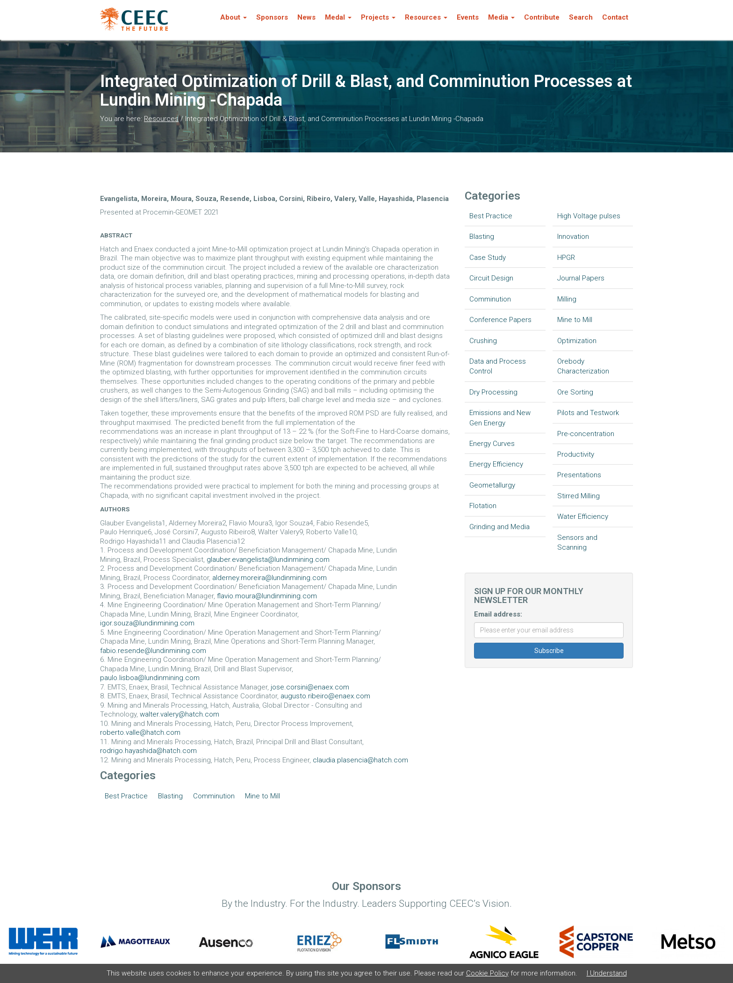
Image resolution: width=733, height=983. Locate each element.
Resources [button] (426, 17)
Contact (615, 17)
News (306, 17)
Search (581, 17)
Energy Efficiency (496, 464)
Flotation (482, 506)
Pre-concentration (585, 434)
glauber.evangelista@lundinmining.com (268, 559)
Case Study (487, 257)
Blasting (170, 796)
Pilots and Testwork (588, 413)
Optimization (576, 341)
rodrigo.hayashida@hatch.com (148, 750)
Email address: (498, 614)
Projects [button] (378, 17)
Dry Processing (493, 392)
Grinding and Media (499, 527)
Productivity (575, 454)
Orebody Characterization (583, 366)
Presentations (579, 475)
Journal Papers (580, 278)
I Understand (607, 973)
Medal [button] (338, 17)
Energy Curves (492, 443)
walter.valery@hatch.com (179, 714)
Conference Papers (500, 320)
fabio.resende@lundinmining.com (153, 650)
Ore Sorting (575, 392)
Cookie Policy (487, 973)
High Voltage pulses (588, 216)
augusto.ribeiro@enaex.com (325, 696)
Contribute (542, 17)
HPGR (566, 257)
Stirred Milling (578, 496)
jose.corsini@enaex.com (310, 687)
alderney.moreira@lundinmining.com (269, 578)
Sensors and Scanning (577, 542)
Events (468, 17)
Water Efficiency (582, 516)
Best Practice (126, 796)
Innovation (573, 236)
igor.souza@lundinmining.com (147, 623)
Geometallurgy (492, 485)
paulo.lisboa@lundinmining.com (150, 678)
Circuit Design (491, 278)
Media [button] (501, 17)
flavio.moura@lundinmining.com (267, 596)
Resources (161, 119)
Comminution (214, 796)
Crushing (483, 341)
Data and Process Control (497, 366)
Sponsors (272, 17)
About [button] (233, 17)
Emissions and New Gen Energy (500, 418)
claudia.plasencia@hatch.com (360, 760)
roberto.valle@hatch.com (140, 732)
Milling (566, 299)
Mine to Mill (262, 796)
